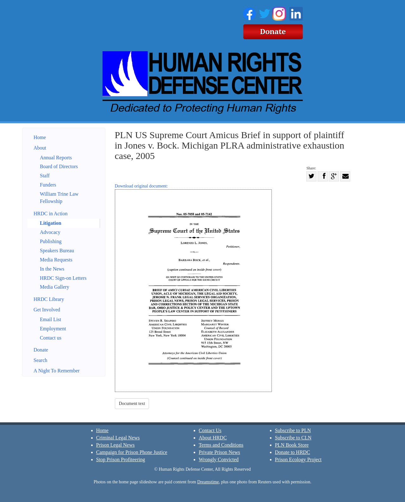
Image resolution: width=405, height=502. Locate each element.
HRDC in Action (51, 213)
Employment (53, 328)
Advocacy (50, 232)
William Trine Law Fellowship (59, 197)
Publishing (50, 241)
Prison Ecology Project (298, 459)
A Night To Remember (57, 370)
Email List (50, 319)
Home (40, 137)
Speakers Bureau (57, 250)
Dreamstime (208, 482)
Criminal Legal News (118, 437)
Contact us (50, 337)
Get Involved (47, 309)
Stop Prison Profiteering (120, 459)
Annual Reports (56, 157)
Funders (48, 184)
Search (40, 360)
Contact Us (210, 430)
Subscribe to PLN (293, 430)
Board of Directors (59, 166)
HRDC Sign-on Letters (63, 278)
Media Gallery (54, 287)
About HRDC (213, 437)
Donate (41, 349)
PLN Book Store (292, 445)
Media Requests (56, 259)
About (40, 147)
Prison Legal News (115, 445)
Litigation (50, 223)
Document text (132, 403)
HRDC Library (49, 299)
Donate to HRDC (292, 452)
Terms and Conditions (221, 445)
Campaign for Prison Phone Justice (131, 452)
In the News (52, 269)
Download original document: (193, 288)
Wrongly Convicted (219, 459)
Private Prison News (219, 452)
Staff (45, 175)
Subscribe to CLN (293, 437)
